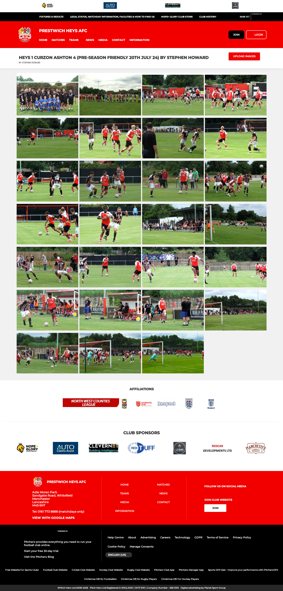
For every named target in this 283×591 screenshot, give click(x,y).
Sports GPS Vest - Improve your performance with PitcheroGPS (243, 570)
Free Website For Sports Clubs (22, 570)
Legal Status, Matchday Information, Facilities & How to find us (112, 16)
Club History (207, 16)
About (132, 537)
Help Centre (116, 537)
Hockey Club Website (111, 570)
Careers (165, 537)
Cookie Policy (116, 546)
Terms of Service (217, 537)
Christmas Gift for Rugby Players (139, 579)
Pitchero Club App (164, 570)
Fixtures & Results (51, 16)
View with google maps (53, 518)
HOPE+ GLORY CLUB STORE (177, 16)
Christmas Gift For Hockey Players (180, 579)
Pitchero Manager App (191, 570)
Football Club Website (55, 570)
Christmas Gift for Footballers (100, 579)
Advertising (148, 537)
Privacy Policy (242, 537)
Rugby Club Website (138, 570)
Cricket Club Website (83, 570)
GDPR (198, 537)
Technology (182, 537)
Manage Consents (141, 546)
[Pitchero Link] (259, 18)
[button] (43, 40)
